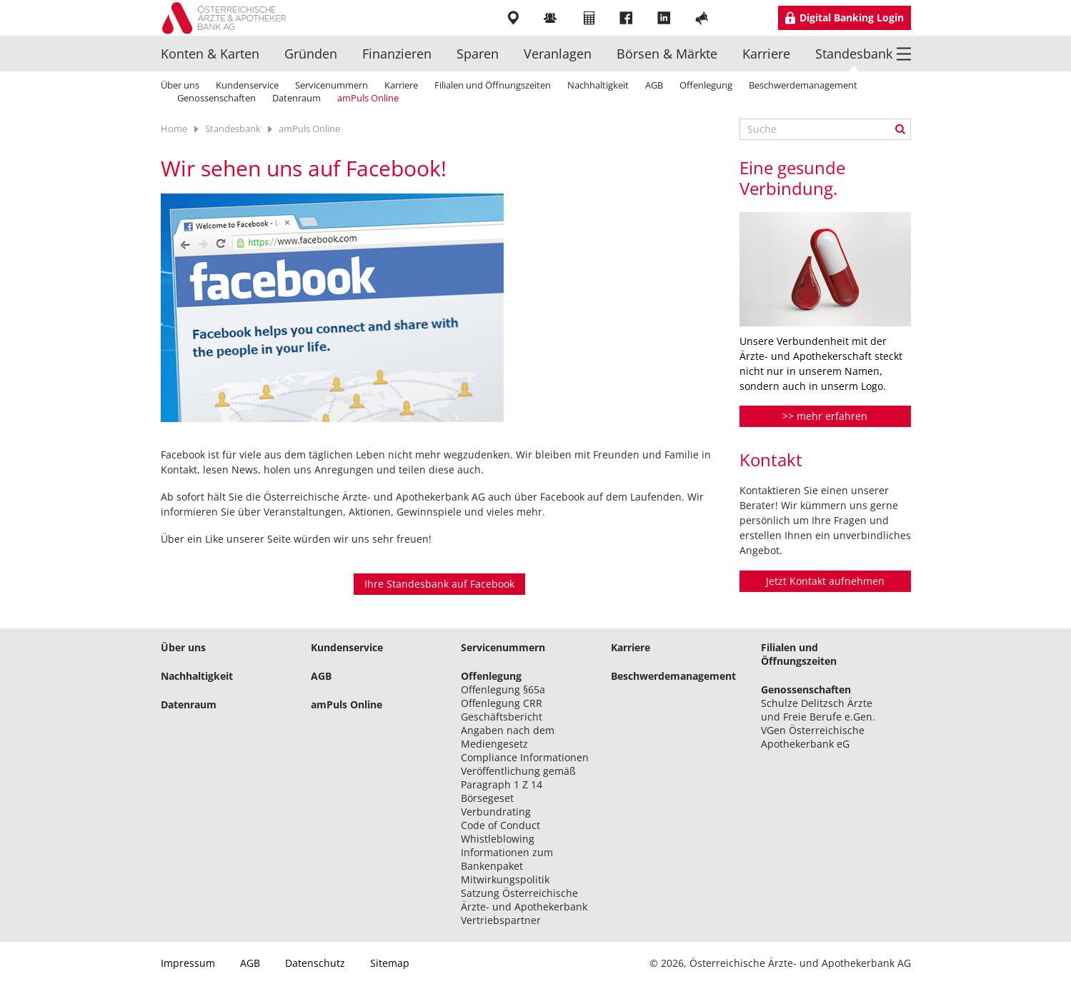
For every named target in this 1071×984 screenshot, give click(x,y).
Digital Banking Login (851, 17)
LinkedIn (665, 18)
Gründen (310, 53)
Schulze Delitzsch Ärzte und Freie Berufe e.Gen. (818, 709)
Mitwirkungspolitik (505, 879)
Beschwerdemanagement (803, 85)
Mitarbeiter (552, 18)
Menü (904, 53)
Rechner (590, 18)
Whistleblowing (497, 838)
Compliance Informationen (525, 757)
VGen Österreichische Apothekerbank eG (813, 736)
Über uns (180, 85)
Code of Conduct (500, 825)
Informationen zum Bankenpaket (507, 859)
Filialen (514, 18)
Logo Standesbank (229, 18)
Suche (900, 129)
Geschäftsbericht (501, 716)
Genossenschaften (216, 97)
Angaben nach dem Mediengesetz (507, 736)
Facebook (628, 18)
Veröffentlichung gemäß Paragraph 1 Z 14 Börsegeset (518, 784)
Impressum (188, 963)
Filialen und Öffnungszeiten (492, 85)
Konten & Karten (210, 53)
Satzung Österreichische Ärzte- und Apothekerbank (524, 899)
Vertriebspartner (501, 920)
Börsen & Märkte (667, 53)
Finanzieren (397, 53)
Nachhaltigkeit (598, 85)
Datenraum (296, 97)
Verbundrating (496, 811)
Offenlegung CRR (501, 703)
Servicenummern (331, 85)
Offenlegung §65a (503, 689)
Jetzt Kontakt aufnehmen (825, 581)
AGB (654, 85)
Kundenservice (247, 85)
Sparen (478, 53)
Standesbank (853, 53)
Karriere (766, 53)
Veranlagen (558, 53)
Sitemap (389, 963)
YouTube (703, 18)
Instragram (741, 18)
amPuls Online (368, 97)
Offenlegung (705, 85)
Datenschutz (315, 963)
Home (174, 128)
